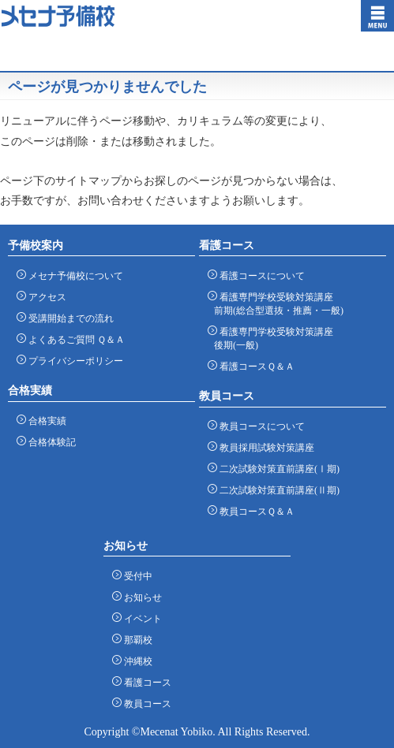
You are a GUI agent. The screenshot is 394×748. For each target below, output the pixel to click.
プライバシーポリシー (73, 361)
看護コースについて (259, 275)
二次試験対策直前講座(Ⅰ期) (277, 468)
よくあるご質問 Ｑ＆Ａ (74, 339)
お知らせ (140, 597)
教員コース (144, 703)
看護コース (144, 682)
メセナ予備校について (73, 275)
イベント (140, 618)
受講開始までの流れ (68, 318)
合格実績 (44, 420)
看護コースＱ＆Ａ (254, 366)
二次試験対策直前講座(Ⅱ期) (277, 490)
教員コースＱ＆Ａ (254, 511)
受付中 (135, 576)
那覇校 (135, 640)
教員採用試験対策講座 (264, 447)
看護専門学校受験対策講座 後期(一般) (273, 338)
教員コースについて (259, 426)
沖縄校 (135, 661)
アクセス (44, 297)
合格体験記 (49, 442)
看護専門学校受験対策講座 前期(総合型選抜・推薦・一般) (278, 303)
